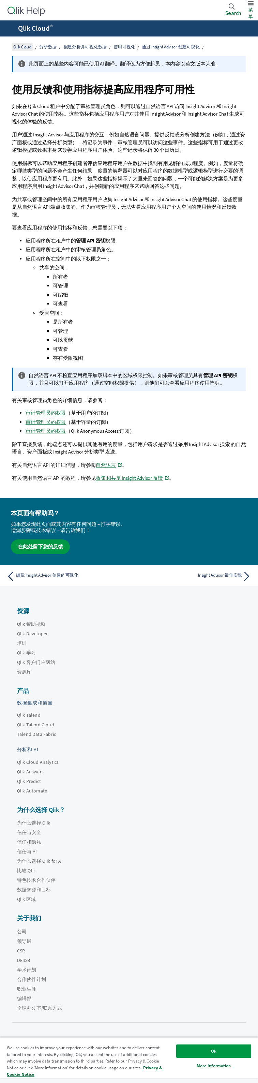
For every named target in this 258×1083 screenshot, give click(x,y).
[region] (129, 1060)
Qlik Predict (29, 781)
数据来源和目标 (34, 890)
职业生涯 (26, 989)
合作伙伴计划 (31, 979)
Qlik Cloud (35, 28)
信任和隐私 (29, 842)
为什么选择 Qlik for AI (40, 861)
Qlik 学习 (26, 653)
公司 (22, 932)
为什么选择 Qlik (33, 823)
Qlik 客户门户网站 (36, 662)
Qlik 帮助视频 (31, 624)
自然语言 (106, 465)
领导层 (24, 941)
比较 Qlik (26, 870)
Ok (213, 1051)
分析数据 (48, 47)
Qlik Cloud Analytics (38, 762)
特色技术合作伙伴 (36, 880)
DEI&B (23, 960)
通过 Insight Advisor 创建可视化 (171, 47)
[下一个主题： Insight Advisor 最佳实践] (192, 576)
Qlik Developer (32, 633)
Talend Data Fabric (36, 734)
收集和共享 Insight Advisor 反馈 (129, 478)
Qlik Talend (29, 715)
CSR (21, 951)
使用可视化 (124, 47)
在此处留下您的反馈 (40, 546)
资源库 (24, 672)
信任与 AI (27, 851)
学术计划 (26, 970)
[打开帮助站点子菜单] (9, 29)
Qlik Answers (30, 772)
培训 (22, 643)
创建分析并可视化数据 (85, 47)
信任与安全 (29, 832)
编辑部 (24, 998)
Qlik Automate (32, 791)
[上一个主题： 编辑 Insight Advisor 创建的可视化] (65, 576)
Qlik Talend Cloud (35, 725)
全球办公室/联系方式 (39, 1008)
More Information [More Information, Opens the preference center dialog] (214, 1066)
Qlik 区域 (26, 899)
